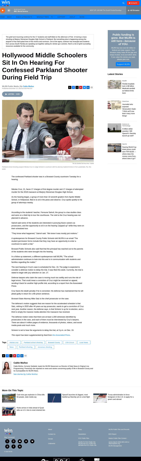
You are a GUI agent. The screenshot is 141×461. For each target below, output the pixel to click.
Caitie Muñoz (28, 91)
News (12, 352)
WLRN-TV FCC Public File (86, 447)
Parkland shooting (25, 352)
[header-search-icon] (124, 5)
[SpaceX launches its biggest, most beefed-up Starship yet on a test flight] (54, 402)
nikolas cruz (14, 347)
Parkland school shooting (33, 347)
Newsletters (43, 22)
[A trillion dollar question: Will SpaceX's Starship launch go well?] (114, 132)
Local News (83, 347)
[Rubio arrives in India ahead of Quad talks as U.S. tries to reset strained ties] (9, 415)
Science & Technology (126, 129)
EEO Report (112, 439)
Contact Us (51, 439)
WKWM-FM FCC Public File (87, 450)
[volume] (9, 15)
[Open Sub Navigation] (13, 22)
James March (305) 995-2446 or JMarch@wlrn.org (119, 447)
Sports (124, 149)
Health (124, 85)
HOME (2, 22)
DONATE (135, 5)
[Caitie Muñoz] (6, 372)
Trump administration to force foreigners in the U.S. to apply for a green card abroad (121, 401)
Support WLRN (123, 69)
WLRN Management (115, 450)
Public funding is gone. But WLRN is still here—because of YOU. (123, 44)
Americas (125, 106)
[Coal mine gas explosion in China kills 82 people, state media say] (9, 402)
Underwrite (51, 448)
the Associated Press (61, 340)
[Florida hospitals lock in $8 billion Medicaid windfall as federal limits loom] (114, 89)
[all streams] (133, 15)
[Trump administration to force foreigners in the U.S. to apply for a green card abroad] (100, 402)
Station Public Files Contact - (118, 443)
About (72, 22)
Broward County (54, 347)
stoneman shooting (45, 352)
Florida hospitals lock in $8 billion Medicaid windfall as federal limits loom (128, 93)
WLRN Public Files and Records (119, 434)
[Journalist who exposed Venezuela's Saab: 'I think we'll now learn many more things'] (114, 109)
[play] (2, 15)
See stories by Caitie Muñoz (26, 379)
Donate (50, 443)
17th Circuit (69, 347)
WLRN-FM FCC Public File (87, 448)
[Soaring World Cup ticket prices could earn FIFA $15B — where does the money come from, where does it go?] (114, 152)
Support (61, 22)
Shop (80, 434)
